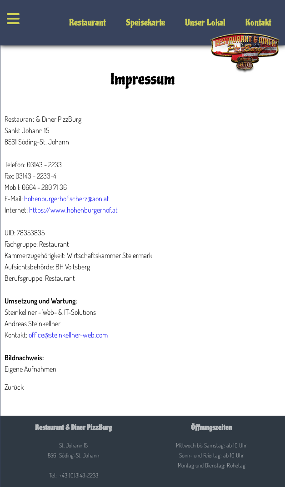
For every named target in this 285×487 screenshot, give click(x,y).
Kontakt (258, 22)
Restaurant (87, 22)
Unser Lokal (205, 22)
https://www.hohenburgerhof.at (73, 209)
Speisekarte (145, 22)
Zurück (14, 387)
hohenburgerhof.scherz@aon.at (66, 198)
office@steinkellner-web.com (68, 334)
